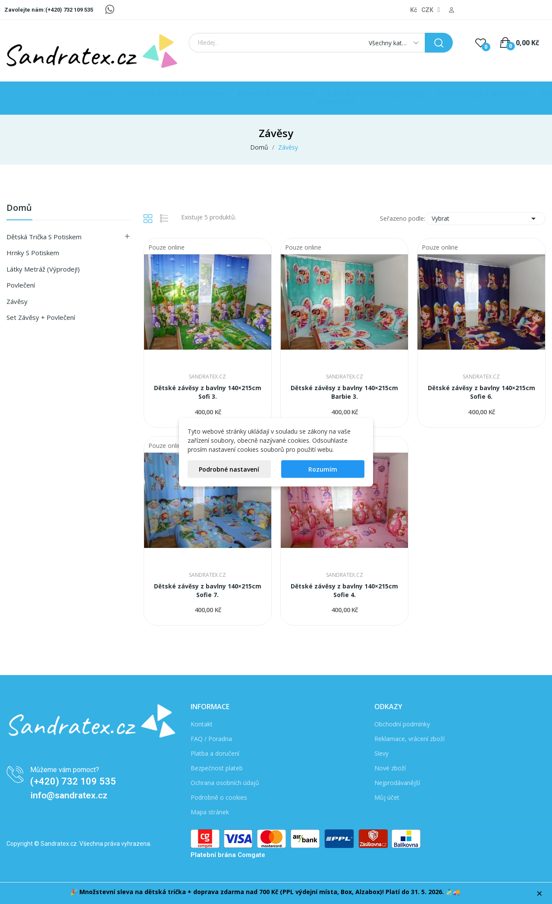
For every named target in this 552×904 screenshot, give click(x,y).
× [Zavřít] (539, 893)
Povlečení (20, 285)
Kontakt (202, 724)
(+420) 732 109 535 (73, 781)
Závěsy (17, 301)
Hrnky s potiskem (32, 252)
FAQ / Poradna (211, 739)
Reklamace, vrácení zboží (409, 739)
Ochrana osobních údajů (225, 783)
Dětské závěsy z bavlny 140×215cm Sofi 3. (207, 392)
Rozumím (322, 469)
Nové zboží (390, 768)
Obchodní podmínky (402, 724)
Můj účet (386, 797)
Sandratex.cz (207, 376)
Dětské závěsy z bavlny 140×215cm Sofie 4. (344, 590)
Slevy (381, 753)
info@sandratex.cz (69, 795)
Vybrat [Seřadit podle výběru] (485, 218)
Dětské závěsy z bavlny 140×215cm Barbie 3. (344, 392)
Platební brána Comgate (228, 855)
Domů (19, 208)
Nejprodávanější (397, 783)
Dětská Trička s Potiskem (44, 236)
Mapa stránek (210, 812)
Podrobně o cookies (219, 797)
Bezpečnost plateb (217, 768)
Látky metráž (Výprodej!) (43, 269)
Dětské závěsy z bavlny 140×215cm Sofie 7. (207, 590)
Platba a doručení (215, 753)
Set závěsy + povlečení (40, 317)
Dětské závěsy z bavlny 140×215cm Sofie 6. (481, 392)
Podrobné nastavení (229, 469)
